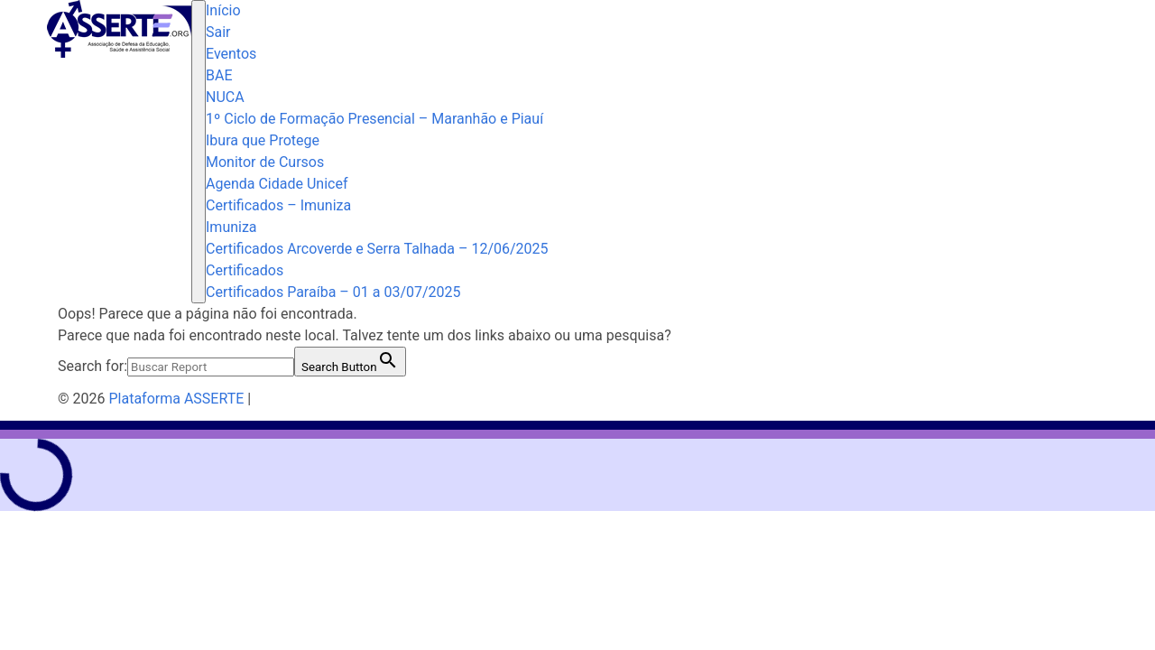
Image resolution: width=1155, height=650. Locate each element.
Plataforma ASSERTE (176, 398)
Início (223, 10)
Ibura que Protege (262, 140)
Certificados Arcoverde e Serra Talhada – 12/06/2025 (377, 248)
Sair (218, 32)
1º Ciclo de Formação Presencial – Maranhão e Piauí (374, 118)
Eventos (231, 53)
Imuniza (231, 227)
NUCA (225, 97)
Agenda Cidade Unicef (276, 183)
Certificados (244, 270)
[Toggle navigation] (198, 151)
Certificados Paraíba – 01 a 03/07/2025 (333, 292)
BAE (219, 75)
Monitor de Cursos (265, 162)
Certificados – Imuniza (278, 205)
